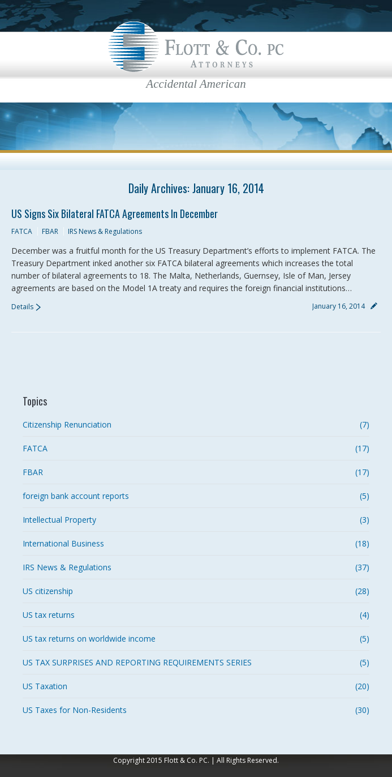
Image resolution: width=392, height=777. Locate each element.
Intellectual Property (59, 519)
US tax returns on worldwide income (89, 638)
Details (22, 306)
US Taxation (45, 686)
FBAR (50, 231)
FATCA (21, 231)
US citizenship (48, 591)
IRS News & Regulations (105, 231)
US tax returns (49, 614)
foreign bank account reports (76, 495)
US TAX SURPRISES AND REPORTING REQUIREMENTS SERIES (137, 662)
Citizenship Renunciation (67, 424)
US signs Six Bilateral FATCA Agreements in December (114, 213)
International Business (63, 543)
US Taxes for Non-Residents (75, 710)
